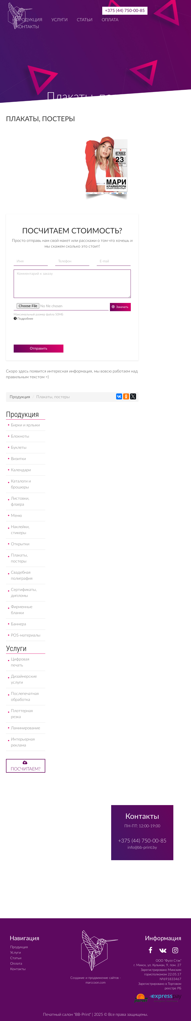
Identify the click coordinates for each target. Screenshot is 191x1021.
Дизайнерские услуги (24, 679)
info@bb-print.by (142, 847)
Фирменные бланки (21, 610)
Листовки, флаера (20, 501)
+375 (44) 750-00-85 (125, 10)
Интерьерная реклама (23, 742)
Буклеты (18, 448)
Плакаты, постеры (19, 558)
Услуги (59, 20)
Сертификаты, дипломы (24, 593)
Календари (21, 470)
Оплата (110, 20)
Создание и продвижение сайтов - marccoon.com (95, 980)
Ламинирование (25, 728)
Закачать (120, 306)
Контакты (18, 969)
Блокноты (20, 436)
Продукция (20, 397)
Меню (16, 516)
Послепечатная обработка (25, 697)
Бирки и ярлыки (25, 425)
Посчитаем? (26, 766)
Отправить (38, 348)
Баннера (18, 624)
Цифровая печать (20, 662)
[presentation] (51, 333)
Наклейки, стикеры (20, 530)
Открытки (20, 544)
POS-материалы (25, 635)
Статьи (85, 20)
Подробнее (23, 318)
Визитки (18, 459)
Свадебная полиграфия (22, 575)
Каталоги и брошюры (21, 484)
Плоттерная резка (22, 714)
